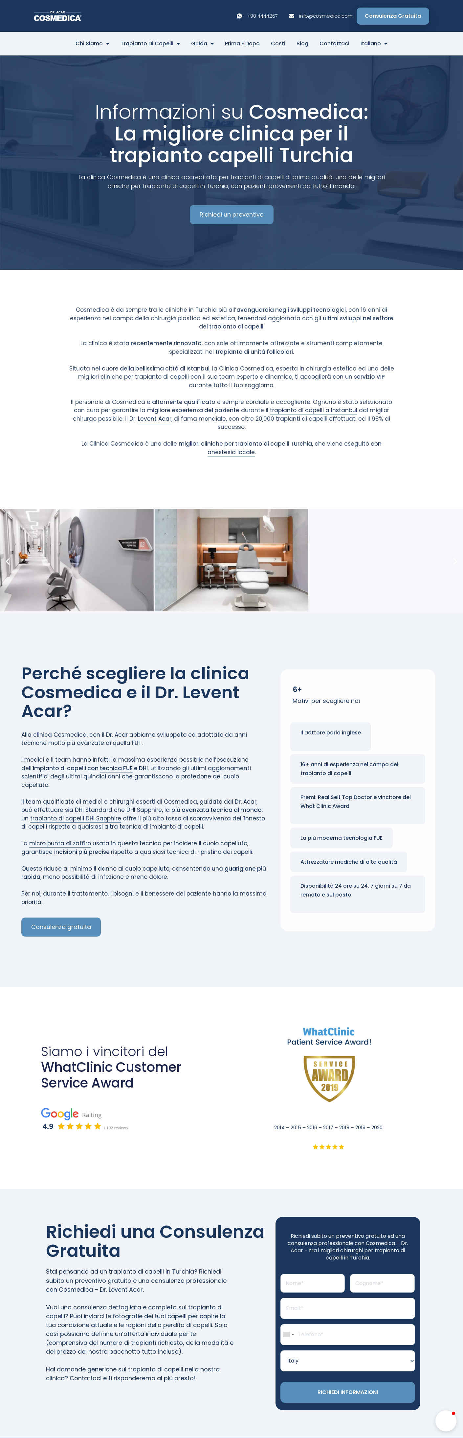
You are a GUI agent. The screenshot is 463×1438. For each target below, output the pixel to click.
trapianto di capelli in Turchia (151, 1272)
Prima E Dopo (242, 44)
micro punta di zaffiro (60, 844)
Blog (302, 44)
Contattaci (334, 44)
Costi (278, 44)
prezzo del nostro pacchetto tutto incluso (117, 1351)
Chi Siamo (92, 44)
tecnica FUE (116, 768)
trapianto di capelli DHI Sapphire (75, 819)
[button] (7, 561)
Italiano (374, 44)
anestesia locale (231, 452)
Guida (202, 44)
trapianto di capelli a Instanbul (313, 410)
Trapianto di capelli (150, 44)
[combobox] (288, 1336)
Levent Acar (154, 419)
